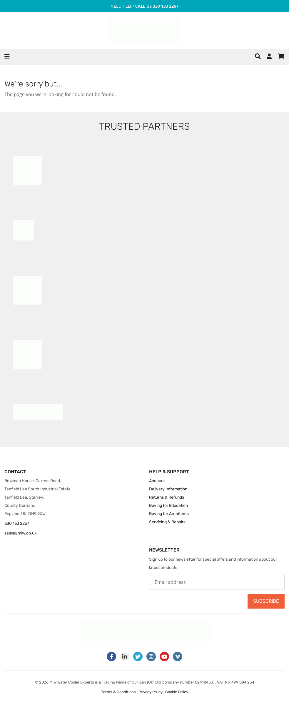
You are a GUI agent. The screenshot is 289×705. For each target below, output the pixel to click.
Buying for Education (168, 505)
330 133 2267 (16, 523)
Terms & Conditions (118, 692)
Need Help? (144, 6)
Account (157, 480)
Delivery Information (168, 489)
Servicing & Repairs (167, 521)
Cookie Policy (176, 692)
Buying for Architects (169, 513)
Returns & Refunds (166, 497)
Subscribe (266, 601)
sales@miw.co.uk (20, 533)
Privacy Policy (150, 692)
